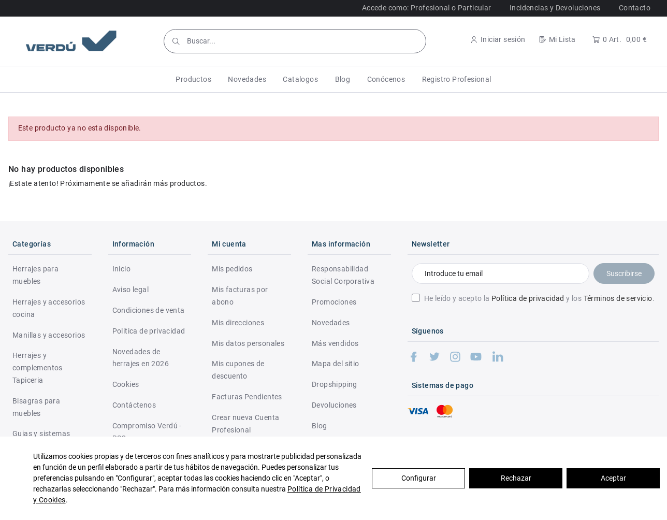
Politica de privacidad (148, 331)
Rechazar (516, 478)
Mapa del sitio (335, 363)
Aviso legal (130, 289)
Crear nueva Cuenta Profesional (245, 423)
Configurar (418, 478)
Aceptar (613, 478)
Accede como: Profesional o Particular (426, 8)
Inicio (121, 269)
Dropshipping (334, 384)
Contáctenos (134, 405)
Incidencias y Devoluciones (555, 8)
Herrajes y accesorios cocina (48, 308)
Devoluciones (334, 405)
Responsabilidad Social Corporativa (343, 275)
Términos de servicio (618, 298)
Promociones (334, 302)
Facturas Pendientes (247, 397)
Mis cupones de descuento (238, 369)
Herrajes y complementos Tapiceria (37, 367)
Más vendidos (335, 343)
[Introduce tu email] (500, 273)
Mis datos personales (248, 343)
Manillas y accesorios (48, 335)
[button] (193, 79)
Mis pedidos (232, 269)
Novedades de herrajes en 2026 (140, 358)
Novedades (331, 323)
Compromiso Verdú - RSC (147, 432)
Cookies (125, 384)
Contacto (634, 8)
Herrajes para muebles (35, 275)
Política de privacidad (527, 298)
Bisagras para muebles (36, 407)
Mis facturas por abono (240, 295)
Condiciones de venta (148, 310)
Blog (319, 426)
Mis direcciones (238, 323)
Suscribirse (624, 273)
